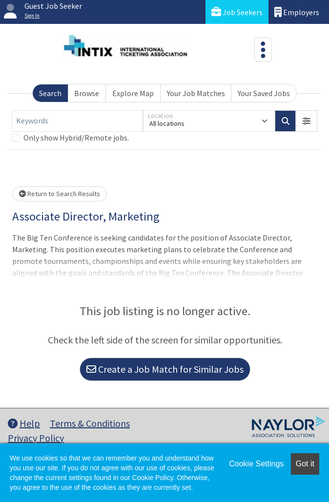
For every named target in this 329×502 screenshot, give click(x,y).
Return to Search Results (59, 193)
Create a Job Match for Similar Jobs (165, 369)
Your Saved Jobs (264, 93)
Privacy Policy (36, 438)
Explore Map (133, 93)
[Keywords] (77, 121)
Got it (305, 464)
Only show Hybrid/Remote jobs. (76, 137)
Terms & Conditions (90, 423)
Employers (296, 12)
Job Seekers (237, 12)
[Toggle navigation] (263, 50)
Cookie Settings (256, 464)
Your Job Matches (196, 93)
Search (50, 93)
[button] (306, 121)
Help (24, 423)
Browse (86, 93)
